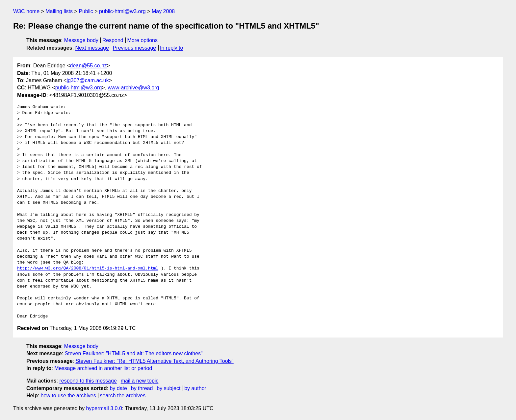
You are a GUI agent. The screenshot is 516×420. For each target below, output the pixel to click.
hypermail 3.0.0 (104, 408)
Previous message (134, 48)
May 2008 (163, 11)
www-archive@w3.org (133, 87)
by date (118, 388)
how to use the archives (68, 395)
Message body (81, 40)
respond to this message (87, 381)
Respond (112, 40)
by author (195, 388)
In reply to (171, 48)
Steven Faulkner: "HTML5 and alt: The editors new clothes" (134, 353)
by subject (168, 388)
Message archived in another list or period (103, 368)
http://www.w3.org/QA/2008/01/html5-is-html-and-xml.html (87, 268)
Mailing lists (59, 11)
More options (142, 40)
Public (86, 11)
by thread (142, 388)
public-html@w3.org (122, 11)
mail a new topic (140, 381)
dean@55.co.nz (88, 65)
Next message (92, 48)
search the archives (123, 395)
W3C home (26, 11)
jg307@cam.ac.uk (87, 80)
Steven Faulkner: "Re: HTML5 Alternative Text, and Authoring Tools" (154, 361)
